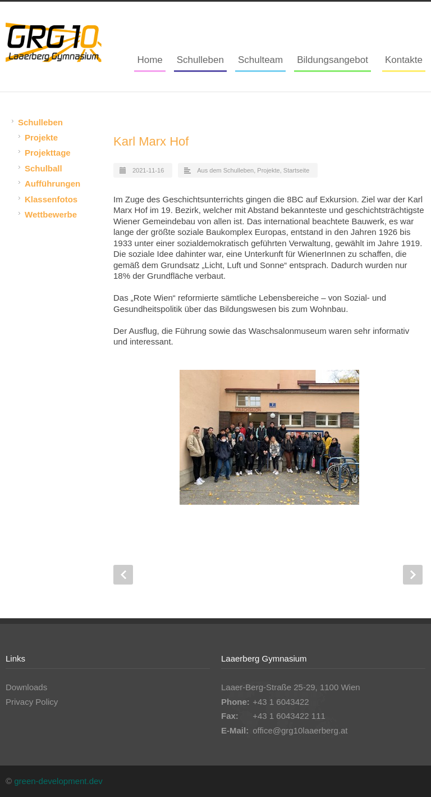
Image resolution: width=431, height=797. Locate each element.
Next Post (413, 575)
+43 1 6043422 (281, 702)
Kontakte (404, 60)
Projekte (268, 170)
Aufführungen (52, 183)
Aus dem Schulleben (225, 170)
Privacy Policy (32, 702)
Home (149, 60)
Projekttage (48, 152)
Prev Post (123, 575)
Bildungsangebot (332, 60)
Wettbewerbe (51, 214)
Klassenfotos (51, 199)
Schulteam (260, 60)
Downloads (26, 687)
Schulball (43, 168)
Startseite (296, 170)
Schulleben (200, 60)
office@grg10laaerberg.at (300, 730)
